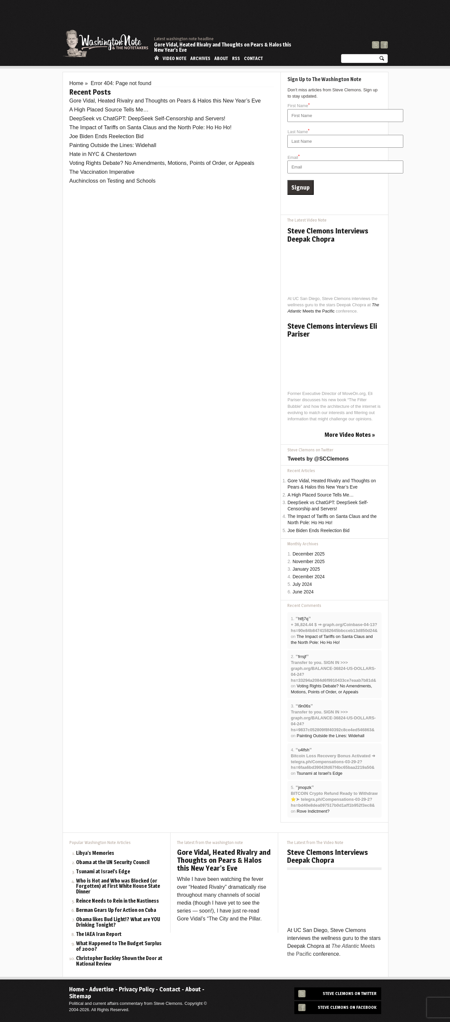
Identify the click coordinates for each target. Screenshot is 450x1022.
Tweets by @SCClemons (318, 459)
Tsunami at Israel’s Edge (319, 773)
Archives (200, 58)
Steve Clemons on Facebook (347, 1007)
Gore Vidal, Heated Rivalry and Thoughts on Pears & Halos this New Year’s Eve (222, 47)
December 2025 (309, 554)
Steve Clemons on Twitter (350, 993)
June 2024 (303, 591)
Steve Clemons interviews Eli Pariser (332, 330)
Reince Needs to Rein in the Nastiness (117, 901)
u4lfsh (303, 749)
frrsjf (302, 656)
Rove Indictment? (313, 811)
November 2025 (309, 561)
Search (382, 60)
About (221, 58)
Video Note (174, 58)
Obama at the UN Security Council (112, 862)
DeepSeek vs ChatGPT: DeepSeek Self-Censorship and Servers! (147, 118)
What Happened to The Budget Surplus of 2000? (119, 946)
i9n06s (304, 706)
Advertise (101, 989)
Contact (253, 58)
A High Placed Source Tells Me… (109, 109)
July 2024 (302, 584)
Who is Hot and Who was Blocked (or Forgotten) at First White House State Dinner (118, 886)
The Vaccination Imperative (102, 172)
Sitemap (80, 996)
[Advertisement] (268, 18)
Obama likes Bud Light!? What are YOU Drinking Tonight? (118, 922)
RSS (236, 58)
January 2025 (306, 569)
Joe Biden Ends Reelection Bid (106, 136)
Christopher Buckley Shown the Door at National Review (119, 961)
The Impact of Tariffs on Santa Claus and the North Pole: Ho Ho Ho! (150, 127)
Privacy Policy (136, 989)
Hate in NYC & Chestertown (103, 154)
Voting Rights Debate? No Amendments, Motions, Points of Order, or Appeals (161, 163)
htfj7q (303, 618)
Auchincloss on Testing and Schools (112, 181)
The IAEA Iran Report (98, 934)
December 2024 (309, 576)
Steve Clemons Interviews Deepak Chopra (327, 234)
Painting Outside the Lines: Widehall (112, 145)
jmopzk (304, 787)
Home (156, 58)
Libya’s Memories (95, 853)
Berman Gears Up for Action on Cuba (116, 910)
